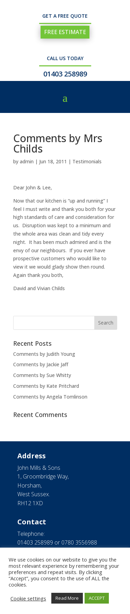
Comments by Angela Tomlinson (50, 396)
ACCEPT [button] (97, 598)
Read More (67, 598)
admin (27, 161)
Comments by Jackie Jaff (40, 364)
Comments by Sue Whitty (42, 375)
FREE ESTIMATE (65, 32)
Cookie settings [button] (28, 598)
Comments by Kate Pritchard (46, 386)
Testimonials (87, 161)
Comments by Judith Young (44, 354)
